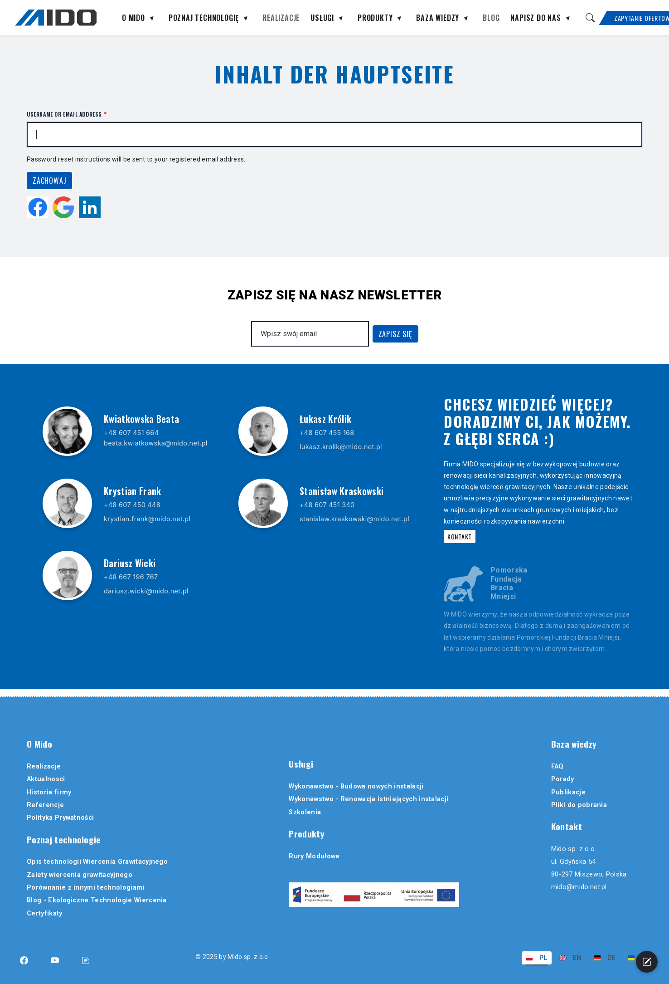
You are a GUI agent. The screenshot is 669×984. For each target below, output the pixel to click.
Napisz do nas (535, 18)
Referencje (45, 805)
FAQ (557, 766)
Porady (562, 779)
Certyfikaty (45, 913)
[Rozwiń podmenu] (151, 19)
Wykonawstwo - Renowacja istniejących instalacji (368, 799)
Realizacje (281, 18)
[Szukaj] (590, 18)
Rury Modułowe (314, 856)
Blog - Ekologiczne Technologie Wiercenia (97, 900)
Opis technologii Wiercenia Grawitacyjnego (97, 862)
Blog (491, 18)
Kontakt (459, 536)
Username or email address (64, 114)
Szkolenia (305, 812)
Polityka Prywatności (60, 818)
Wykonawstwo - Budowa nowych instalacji (356, 786)
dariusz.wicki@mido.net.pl (146, 591)
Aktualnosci (46, 779)
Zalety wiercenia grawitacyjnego (79, 875)
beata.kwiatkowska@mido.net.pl (156, 443)
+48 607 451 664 (131, 432)
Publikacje (568, 792)
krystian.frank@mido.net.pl (147, 519)
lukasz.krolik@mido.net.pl (341, 446)
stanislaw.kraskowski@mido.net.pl (354, 519)
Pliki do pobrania (579, 805)
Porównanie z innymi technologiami (86, 887)
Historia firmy (49, 792)
